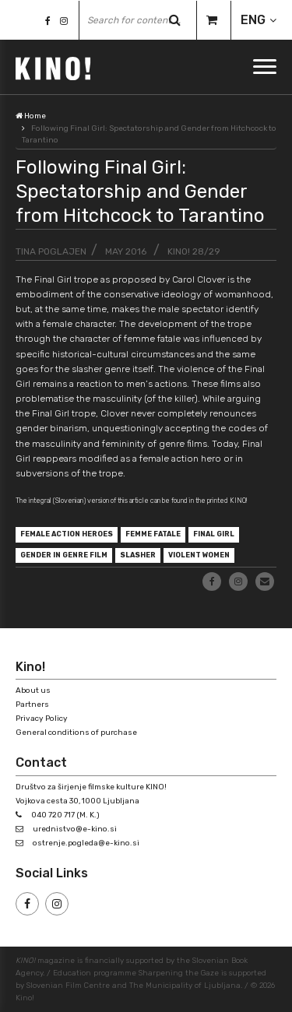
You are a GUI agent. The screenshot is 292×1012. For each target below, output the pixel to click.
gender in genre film (63, 555)
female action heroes (66, 534)
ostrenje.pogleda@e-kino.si (86, 843)
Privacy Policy (42, 718)
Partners (32, 704)
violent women (199, 555)
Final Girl (213, 534)
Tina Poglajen (51, 251)
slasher (138, 555)
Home (31, 116)
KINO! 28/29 (193, 251)
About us (33, 690)
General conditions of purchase (76, 732)
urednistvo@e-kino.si (75, 829)
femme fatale (153, 534)
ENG (253, 19)
